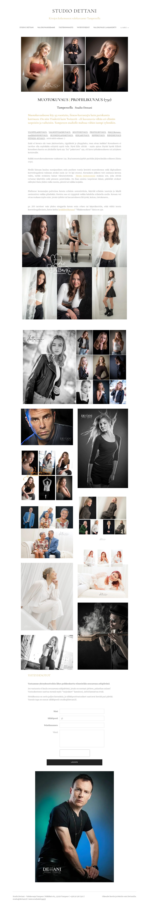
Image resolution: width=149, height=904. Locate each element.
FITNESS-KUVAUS (36, 138)
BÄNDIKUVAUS (114, 135)
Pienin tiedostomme (85, 176)
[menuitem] (36, 28)
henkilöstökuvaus (66, 209)
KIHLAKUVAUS (82, 135)
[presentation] (75, 753)
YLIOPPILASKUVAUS (37, 132)
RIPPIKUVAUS (98, 135)
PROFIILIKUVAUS (98, 132)
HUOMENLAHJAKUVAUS (61, 135)
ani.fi (44, 899)
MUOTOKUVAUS (80, 132)
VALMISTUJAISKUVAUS (59, 132)
